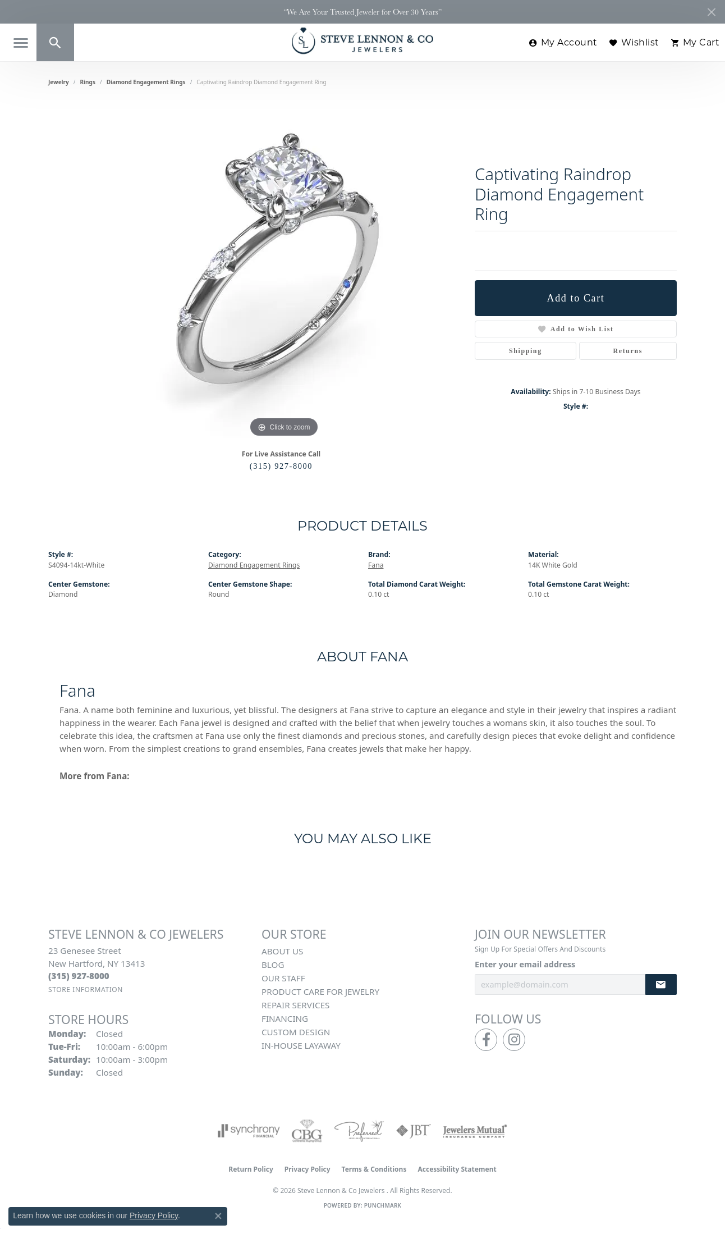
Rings (87, 82)
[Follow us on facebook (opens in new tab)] (486, 1040)
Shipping (525, 351)
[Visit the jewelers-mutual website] (475, 1131)
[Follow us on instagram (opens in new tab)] (514, 1040)
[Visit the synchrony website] (249, 1131)
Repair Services (295, 1005)
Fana (375, 565)
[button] (55, 42)
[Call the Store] (78, 975)
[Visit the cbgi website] (307, 1131)
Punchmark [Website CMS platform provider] (383, 1205)
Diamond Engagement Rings (146, 82)
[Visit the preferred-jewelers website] (359, 1131)
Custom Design (295, 1032)
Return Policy (250, 1169)
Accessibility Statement (456, 1169)
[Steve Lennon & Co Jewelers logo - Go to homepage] (362, 41)
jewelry (58, 82)
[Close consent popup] (218, 1216)
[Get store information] (85, 989)
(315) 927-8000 (281, 465)
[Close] (711, 12)
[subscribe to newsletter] (661, 984)
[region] (284, 271)
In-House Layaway (301, 1045)
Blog (272, 964)
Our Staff (283, 978)
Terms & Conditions (374, 1169)
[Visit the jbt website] (414, 1131)
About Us (282, 951)
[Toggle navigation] (20, 43)
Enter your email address (525, 964)
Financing (284, 1018)
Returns (628, 351)
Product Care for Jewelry (320, 991)
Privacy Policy (308, 1169)
